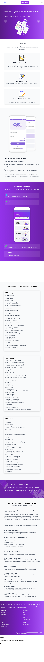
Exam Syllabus (26, 617)
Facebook (3, 612)
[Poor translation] (0, 642)
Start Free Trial (24, 2)
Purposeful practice (27, 615)
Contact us (3, 627)
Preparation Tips (26, 619)
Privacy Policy (4, 626)
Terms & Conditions (5, 624)
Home (24, 612)
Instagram (3, 614)
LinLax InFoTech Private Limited (32, 632)
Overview (25, 614)
